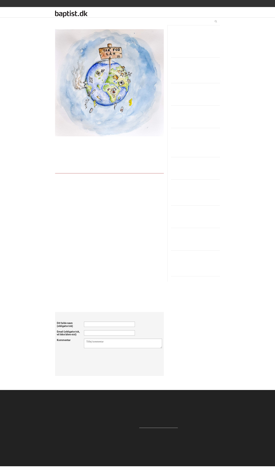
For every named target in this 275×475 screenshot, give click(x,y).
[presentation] (110, 357)
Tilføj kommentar (123, 343)
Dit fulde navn (65, 324)
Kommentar (64, 340)
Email (68, 333)
